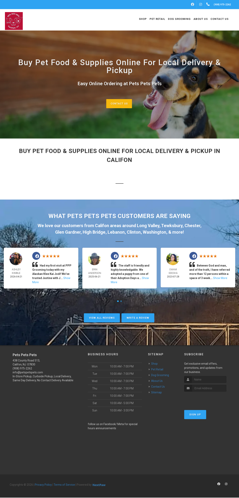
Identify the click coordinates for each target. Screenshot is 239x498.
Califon (102, 226)
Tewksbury (171, 226)
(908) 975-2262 (22, 368)
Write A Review (138, 318)
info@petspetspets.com (28, 372)
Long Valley (148, 226)
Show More (220, 278)
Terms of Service (64, 485)
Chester (192, 226)
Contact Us (119, 103)
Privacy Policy (43, 485)
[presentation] (205, 399)
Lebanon (116, 232)
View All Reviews (102, 318)
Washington (154, 232)
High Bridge (94, 232)
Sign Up (195, 414)
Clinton (134, 232)
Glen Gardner (68, 232)
